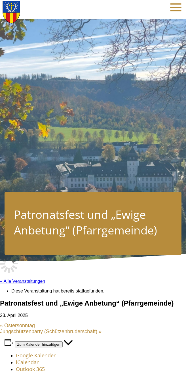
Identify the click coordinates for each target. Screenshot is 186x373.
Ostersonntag (17, 325)
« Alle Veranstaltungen (22, 281)
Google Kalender (36, 355)
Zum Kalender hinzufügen (38, 344)
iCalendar (27, 362)
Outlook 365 (30, 369)
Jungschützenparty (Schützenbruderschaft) (51, 331)
